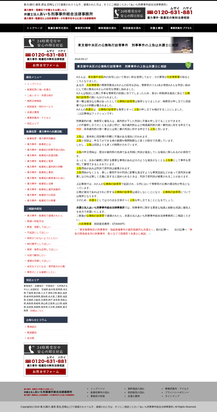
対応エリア (33, 123)
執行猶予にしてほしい (39, 243)
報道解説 (32, 332)
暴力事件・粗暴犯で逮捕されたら (45, 215)
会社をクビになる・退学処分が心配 (46, 266)
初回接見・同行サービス (40, 106)
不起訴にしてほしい (37, 232)
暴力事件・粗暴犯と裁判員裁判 (43, 189)
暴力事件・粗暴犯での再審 (41, 200)
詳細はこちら (37, 310)
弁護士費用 (156, 28)
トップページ (35, 28)
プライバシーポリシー (177, 392)
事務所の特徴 (82, 28)
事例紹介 (32, 326)
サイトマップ (172, 396)
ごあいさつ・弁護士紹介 (40, 95)
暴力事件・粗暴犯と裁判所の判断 (45, 166)
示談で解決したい (36, 255)
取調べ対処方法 (35, 221)
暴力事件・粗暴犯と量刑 (40, 172)
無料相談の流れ (107, 28)
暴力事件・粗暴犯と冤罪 (40, 161)
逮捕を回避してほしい (39, 260)
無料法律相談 (34, 100)
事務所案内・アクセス (181, 28)
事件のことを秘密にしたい (41, 272)
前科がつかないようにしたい (42, 238)
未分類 (30, 338)
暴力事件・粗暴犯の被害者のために (46, 178)
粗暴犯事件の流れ (58, 28)
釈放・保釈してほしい (39, 227)
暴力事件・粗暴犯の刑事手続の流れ (46, 149)
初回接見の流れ (132, 28)
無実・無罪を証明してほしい (42, 249)
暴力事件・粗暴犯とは (39, 144)
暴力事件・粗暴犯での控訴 (41, 195)
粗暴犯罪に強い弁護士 (39, 89)
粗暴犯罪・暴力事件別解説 (41, 138)
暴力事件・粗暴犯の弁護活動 (42, 155)
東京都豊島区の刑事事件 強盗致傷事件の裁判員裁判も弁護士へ (116, 229)
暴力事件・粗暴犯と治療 (40, 183)
